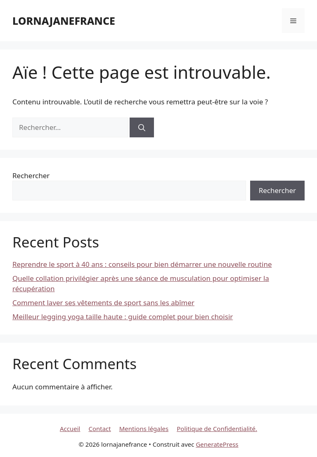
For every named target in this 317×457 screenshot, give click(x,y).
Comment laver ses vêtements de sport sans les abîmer (103, 302)
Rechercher (31, 175)
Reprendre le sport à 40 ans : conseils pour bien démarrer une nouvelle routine (142, 264)
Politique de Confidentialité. (217, 428)
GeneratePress (217, 444)
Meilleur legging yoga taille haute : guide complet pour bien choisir (122, 316)
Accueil (70, 428)
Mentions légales (144, 428)
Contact (99, 428)
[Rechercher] (142, 127)
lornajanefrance (63, 21)
